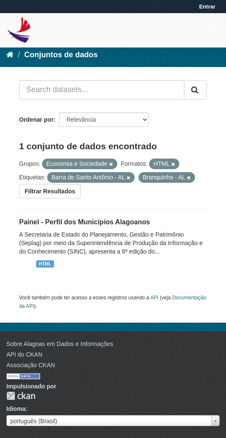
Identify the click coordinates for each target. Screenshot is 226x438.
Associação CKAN (30, 365)
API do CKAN (24, 354)
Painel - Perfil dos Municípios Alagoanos (84, 222)
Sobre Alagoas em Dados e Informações (59, 343)
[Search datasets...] (101, 90)
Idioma (15, 408)
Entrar (207, 6)
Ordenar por (36, 119)
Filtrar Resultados (50, 191)
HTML (45, 263)
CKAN (20, 395)
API (154, 298)
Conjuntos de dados (61, 54)
